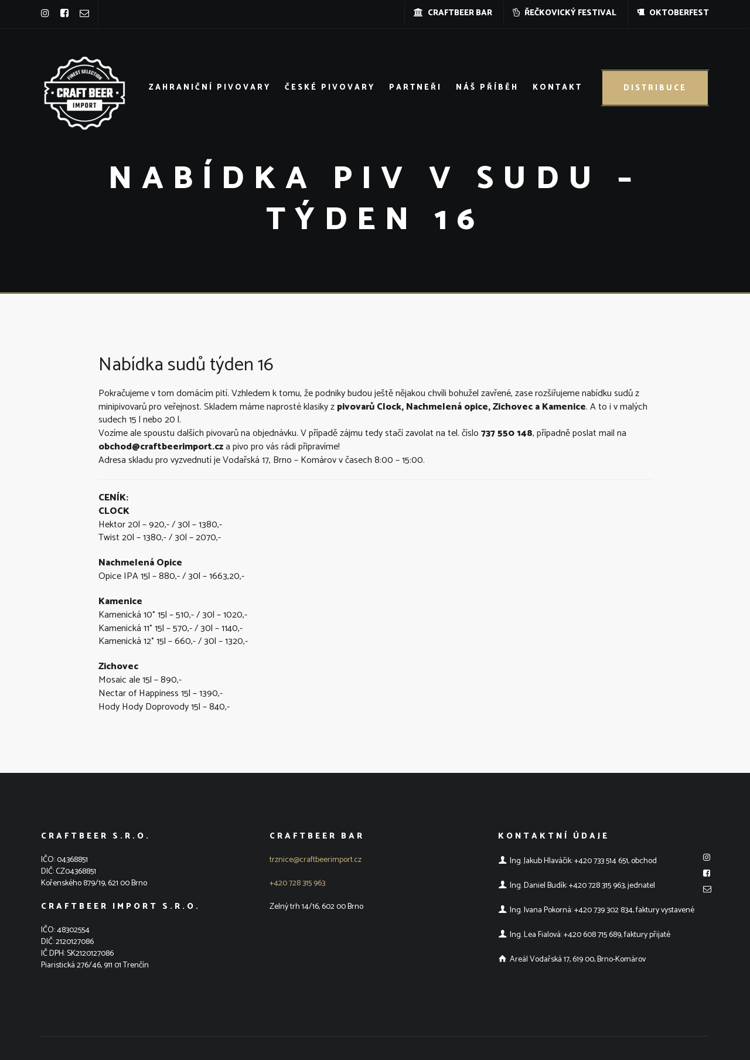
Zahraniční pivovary (210, 87)
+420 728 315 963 (297, 883)
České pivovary (330, 87)
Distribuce (655, 88)
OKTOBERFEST (673, 13)
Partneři (415, 87)
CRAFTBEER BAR (453, 13)
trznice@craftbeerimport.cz (316, 860)
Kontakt (557, 87)
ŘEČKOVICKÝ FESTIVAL (564, 13)
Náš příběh (487, 87)
